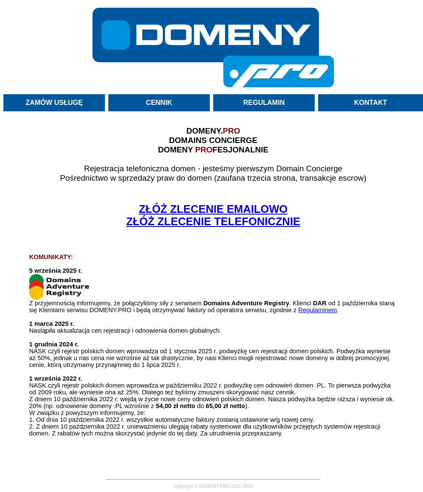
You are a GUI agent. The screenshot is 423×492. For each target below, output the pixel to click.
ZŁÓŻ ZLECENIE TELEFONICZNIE (213, 221)
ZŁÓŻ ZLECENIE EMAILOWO (213, 209)
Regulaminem (317, 310)
